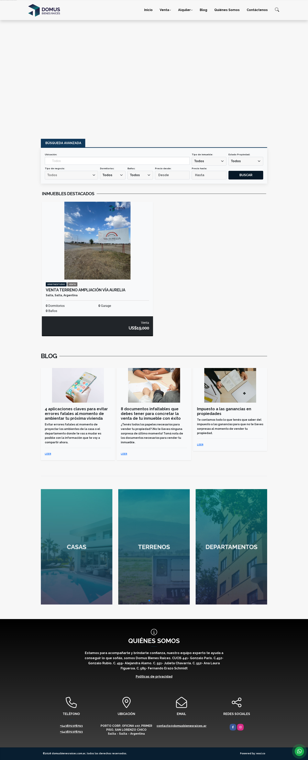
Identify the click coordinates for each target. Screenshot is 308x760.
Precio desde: (163, 168)
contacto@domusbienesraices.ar (181, 726)
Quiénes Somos (227, 10)
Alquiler (184, 10)
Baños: (131, 168)
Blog (203, 10)
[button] (149, 600)
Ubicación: (51, 154)
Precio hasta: (199, 168)
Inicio (148, 10)
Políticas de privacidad (154, 676)
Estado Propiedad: (239, 154)
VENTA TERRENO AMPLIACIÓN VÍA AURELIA (85, 290)
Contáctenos (257, 10)
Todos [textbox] (199, 161)
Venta (164, 10)
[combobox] (209, 161)
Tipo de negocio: (55, 168)
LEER (48, 454)
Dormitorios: (107, 168)
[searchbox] (71, 175)
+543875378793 (71, 726)
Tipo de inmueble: (202, 154)
